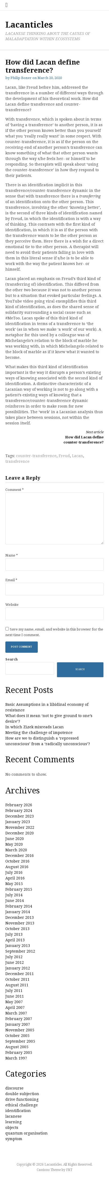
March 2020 (16, 850)
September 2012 (20, 951)
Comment (14, 490)
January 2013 (17, 945)
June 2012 (14, 962)
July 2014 (13, 895)
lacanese (13, 1116)
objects (11, 1127)
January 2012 (17, 968)
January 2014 (17, 912)
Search (11, 659)
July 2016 (13, 872)
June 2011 (14, 996)
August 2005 (16, 1047)
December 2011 (19, 974)
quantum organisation (26, 1133)
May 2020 (14, 844)
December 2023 (19, 816)
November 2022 (19, 827)
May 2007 (14, 1002)
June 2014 (14, 900)
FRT (69, 1170)
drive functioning (22, 1099)
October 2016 (17, 861)
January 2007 (17, 1024)
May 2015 (14, 884)
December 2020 (19, 833)
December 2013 (19, 917)
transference (17, 461)
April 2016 (15, 878)
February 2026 (18, 805)
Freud (64, 456)
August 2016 (16, 867)
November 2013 (19, 923)
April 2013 (15, 940)
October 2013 (17, 929)
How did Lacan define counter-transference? (81, 437)
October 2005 (17, 1036)
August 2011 (16, 985)
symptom (13, 1139)
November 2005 (19, 1030)
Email (11, 580)
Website (11, 605)
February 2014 (18, 906)
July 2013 (13, 934)
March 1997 (16, 1058)
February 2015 (18, 889)
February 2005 (18, 1052)
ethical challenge (21, 1105)
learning (13, 1122)
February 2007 (18, 1019)
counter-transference (36, 456)
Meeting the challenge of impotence (39, 732)
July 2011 (13, 990)
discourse (14, 1088)
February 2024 (18, 810)
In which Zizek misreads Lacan (34, 727)
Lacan (77, 456)
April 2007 (15, 1007)
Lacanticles (29, 24)
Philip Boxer (21, 78)
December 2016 (19, 855)
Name (11, 555)
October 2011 (17, 979)
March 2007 (16, 1013)
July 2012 (13, 957)
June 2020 (14, 839)
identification (18, 1111)
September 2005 (20, 1041)
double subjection (22, 1094)
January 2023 (17, 822)
